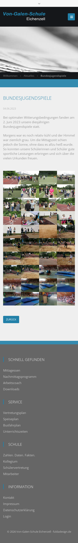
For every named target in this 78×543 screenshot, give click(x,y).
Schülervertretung (16, 467)
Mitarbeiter (11, 474)
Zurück (11, 319)
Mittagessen (11, 370)
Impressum (11, 504)
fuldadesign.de (62, 531)
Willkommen (10, 76)
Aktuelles (29, 76)
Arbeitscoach (12, 383)
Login (7, 516)
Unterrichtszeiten (15, 431)
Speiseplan (11, 419)
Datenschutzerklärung (19, 510)
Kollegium (10, 461)
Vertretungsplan (14, 413)
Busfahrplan (12, 425)
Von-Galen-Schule (27, 531)
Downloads (11, 389)
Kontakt (8, 497)
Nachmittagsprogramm (19, 376)
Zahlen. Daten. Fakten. (19, 455)
